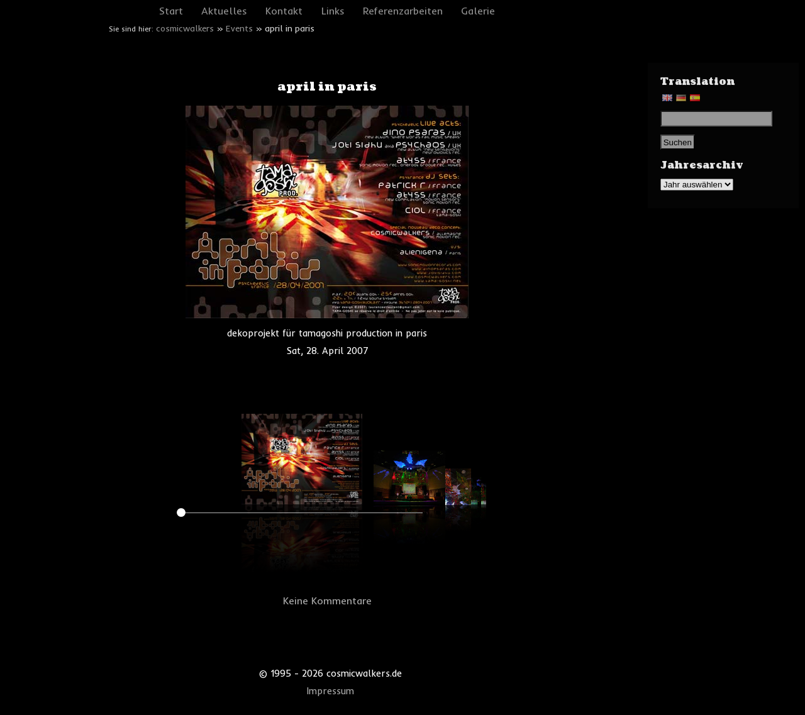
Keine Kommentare (327, 600)
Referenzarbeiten (403, 10)
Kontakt (284, 10)
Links (333, 10)
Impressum (330, 691)
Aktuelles (224, 10)
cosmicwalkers (185, 28)
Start (171, 10)
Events (239, 28)
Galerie (478, 10)
